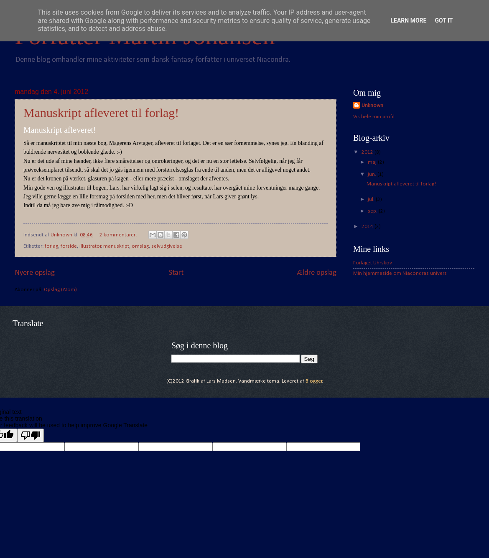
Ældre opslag (316, 273)
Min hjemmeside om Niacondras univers (400, 273)
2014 (368, 226)
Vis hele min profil (374, 116)
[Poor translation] (30, 435)
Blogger (314, 381)
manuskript (116, 246)
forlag (51, 246)
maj (373, 162)
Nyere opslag (35, 273)
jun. (372, 174)
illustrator (90, 246)
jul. (372, 199)
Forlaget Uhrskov (372, 263)
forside (69, 246)
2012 (368, 152)
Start (176, 273)
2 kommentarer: (118, 235)
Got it (444, 20)
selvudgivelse (166, 246)
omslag (140, 246)
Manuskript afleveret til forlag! (101, 112)
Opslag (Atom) (60, 289)
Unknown (372, 105)
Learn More (408, 20)
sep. (373, 211)
